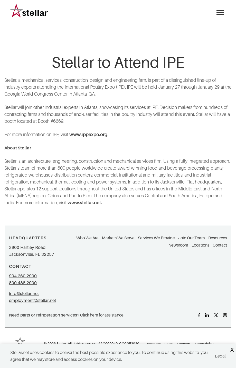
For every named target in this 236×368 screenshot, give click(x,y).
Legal (220, 356)
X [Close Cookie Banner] (231, 350)
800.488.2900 (23, 282)
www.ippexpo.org (88, 134)
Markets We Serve (118, 238)
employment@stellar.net (32, 300)
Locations (200, 245)
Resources (217, 238)
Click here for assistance (102, 315)
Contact (220, 245)
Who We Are (87, 238)
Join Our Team (191, 238)
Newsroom (178, 245)
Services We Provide (156, 238)
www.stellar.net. (85, 202)
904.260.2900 (23, 275)
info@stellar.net (24, 293)
